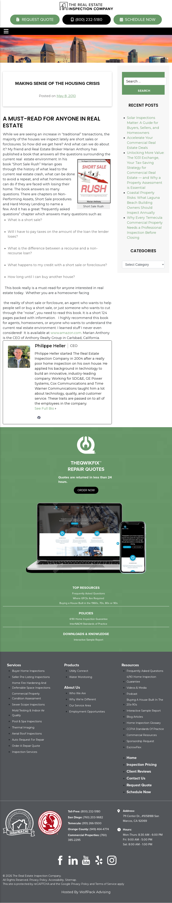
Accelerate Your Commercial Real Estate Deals (141, 143)
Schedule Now (139, 792)
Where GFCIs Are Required (88, 598)
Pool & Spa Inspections (27, 721)
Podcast (132, 694)
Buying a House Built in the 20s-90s (145, 702)
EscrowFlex (134, 747)
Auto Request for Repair (28, 740)
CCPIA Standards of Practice (145, 729)
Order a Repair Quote (26, 746)
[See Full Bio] (55, 408)
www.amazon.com (66, 333)
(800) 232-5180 (87, 20)
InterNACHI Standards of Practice (88, 624)
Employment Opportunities (87, 711)
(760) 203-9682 (85, 817)
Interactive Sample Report (88, 640)
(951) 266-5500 (85, 823)
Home (132, 757)
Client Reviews (139, 771)
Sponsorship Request (140, 741)
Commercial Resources (142, 735)
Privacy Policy (38, 880)
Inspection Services (24, 752)
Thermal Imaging (23, 727)
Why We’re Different (82, 699)
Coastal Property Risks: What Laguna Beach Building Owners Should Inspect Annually (143, 203)
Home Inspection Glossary (144, 723)
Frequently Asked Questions (88, 594)
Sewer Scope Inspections (28, 704)
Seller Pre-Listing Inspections (31, 677)
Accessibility (56, 880)
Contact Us (136, 778)
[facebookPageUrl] (39, 417)
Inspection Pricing (142, 764)
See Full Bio (44, 408)
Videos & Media (137, 688)
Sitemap (70, 880)
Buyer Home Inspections (28, 671)
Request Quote (34, 20)
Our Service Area (80, 705)
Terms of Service (106, 884)
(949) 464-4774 (88, 829)
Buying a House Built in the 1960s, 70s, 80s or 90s (88, 603)
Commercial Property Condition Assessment (26, 696)
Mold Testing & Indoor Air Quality (28, 713)
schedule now (138, 20)
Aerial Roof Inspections (27, 733)
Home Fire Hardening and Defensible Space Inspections (31, 685)
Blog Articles (135, 717)
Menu (6, 31)
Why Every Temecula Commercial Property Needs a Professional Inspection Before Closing (145, 228)
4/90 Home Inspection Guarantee (88, 619)
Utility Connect (78, 671)
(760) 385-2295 (87, 837)
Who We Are (77, 693)
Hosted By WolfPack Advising (86, 892)
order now (86, 490)
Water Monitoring (80, 677)
